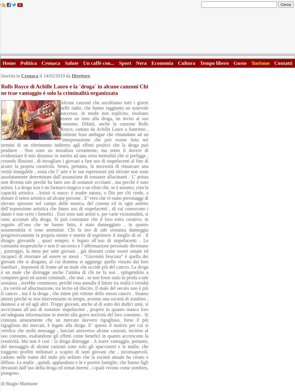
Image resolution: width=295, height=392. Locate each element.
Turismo (260, 63)
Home (9, 63)
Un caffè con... (98, 63)
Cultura (186, 63)
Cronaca (51, 63)
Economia (162, 63)
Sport (125, 63)
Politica (28, 63)
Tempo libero (214, 63)
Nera (141, 63)
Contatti (283, 63)
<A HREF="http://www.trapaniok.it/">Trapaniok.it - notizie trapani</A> (148, 32)
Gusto (239, 63)
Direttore (81, 75)
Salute (71, 63)
